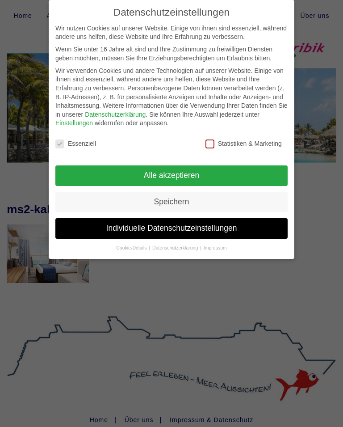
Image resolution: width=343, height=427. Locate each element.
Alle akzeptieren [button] (172, 169)
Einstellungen (74, 116)
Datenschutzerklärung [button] (175, 241)
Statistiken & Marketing (243, 137)
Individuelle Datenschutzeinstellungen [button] (171, 221)
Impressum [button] (215, 241)
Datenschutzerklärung (115, 108)
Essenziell (75, 137)
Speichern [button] (171, 195)
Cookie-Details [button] (132, 241)
